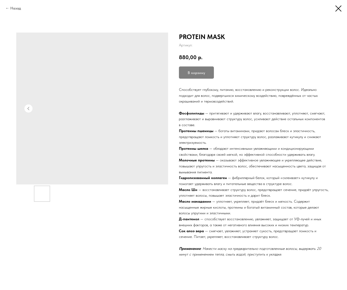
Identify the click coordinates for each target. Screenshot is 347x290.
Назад (15, 8)
